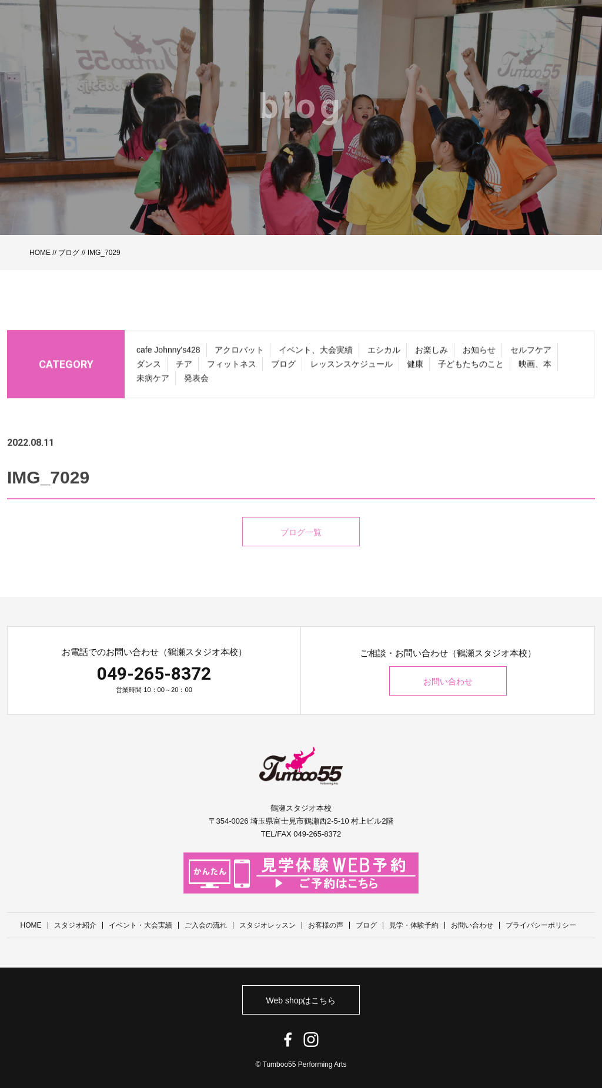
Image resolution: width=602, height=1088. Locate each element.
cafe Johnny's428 (168, 356)
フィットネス (231, 370)
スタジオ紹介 (75, 925)
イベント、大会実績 (316, 356)
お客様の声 (325, 925)
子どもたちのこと (471, 370)
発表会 (196, 384)
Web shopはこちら (301, 1000)
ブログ (68, 253)
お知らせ (479, 356)
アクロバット (239, 356)
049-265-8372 (154, 673)
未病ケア (152, 384)
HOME (40, 253)
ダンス (148, 370)
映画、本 (535, 370)
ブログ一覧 (301, 548)
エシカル (383, 356)
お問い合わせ (448, 681)
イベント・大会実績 (140, 925)
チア (184, 370)
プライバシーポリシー (541, 925)
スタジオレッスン (267, 925)
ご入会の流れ (206, 925)
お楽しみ (431, 356)
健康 (415, 370)
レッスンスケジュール (351, 370)
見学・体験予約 (414, 925)
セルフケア (530, 356)
